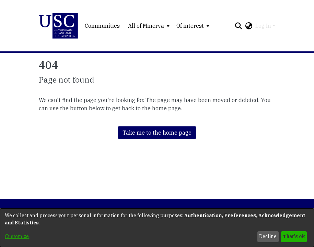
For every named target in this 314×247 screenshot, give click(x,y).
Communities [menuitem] (102, 25)
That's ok (294, 236)
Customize (17, 236)
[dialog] (157, 228)
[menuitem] (148, 25)
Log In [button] (263, 25)
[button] (58, 26)
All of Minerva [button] (146, 25)
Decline (268, 236)
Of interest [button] (190, 25)
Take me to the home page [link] (157, 132)
